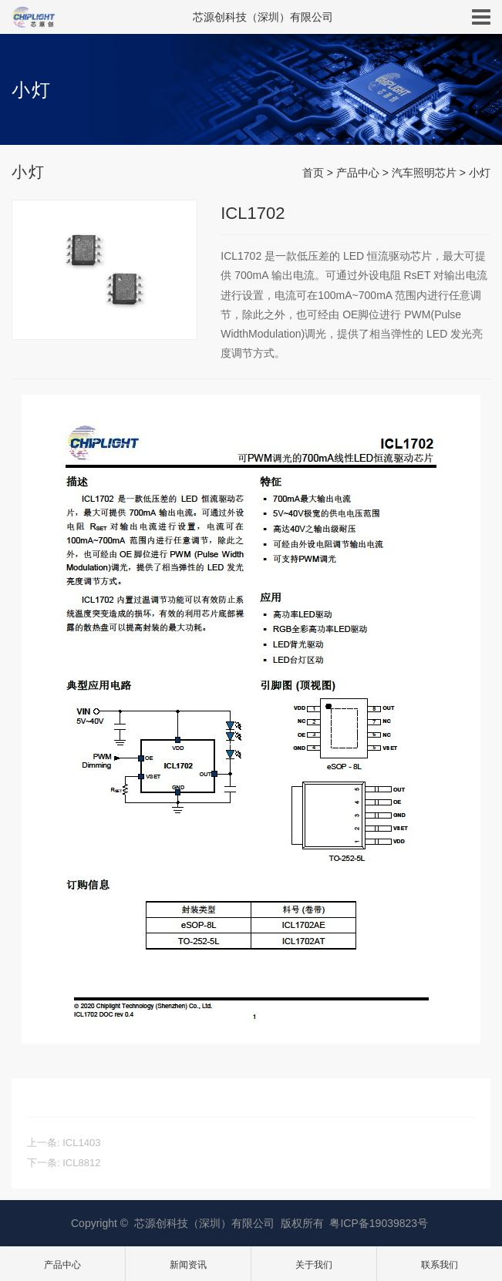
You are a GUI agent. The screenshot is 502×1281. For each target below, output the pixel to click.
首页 (313, 172)
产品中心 (357, 172)
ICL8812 (81, 1162)
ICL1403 (81, 1142)
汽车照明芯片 (424, 172)
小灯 (479, 172)
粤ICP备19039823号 (378, 1223)
